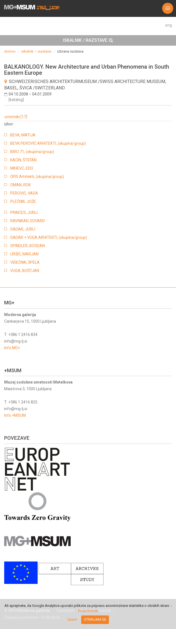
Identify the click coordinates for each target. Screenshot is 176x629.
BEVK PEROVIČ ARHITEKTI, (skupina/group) (48, 143)
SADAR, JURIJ (22, 229)
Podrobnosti (88, 611)
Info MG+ (12, 348)
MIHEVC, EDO (21, 168)
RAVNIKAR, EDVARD (27, 221)
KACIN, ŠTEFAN (23, 160)
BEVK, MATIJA (22, 135)
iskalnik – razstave (36, 51)
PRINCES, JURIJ (24, 212)
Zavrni (72, 619)
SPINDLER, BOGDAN (27, 246)
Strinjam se (95, 619)
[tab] (88, 40)
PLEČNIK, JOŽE (23, 201)
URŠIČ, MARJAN (24, 254)
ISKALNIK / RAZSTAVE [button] (88, 40)
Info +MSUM (15, 415)
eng (168, 25)
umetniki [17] (15, 117)
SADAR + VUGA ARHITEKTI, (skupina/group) (48, 237)
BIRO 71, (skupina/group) (32, 151)
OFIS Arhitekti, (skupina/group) (37, 176)
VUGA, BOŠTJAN (24, 270)
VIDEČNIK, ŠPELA (25, 262)
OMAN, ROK (20, 185)
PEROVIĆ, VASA (24, 193)
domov (10, 51)
